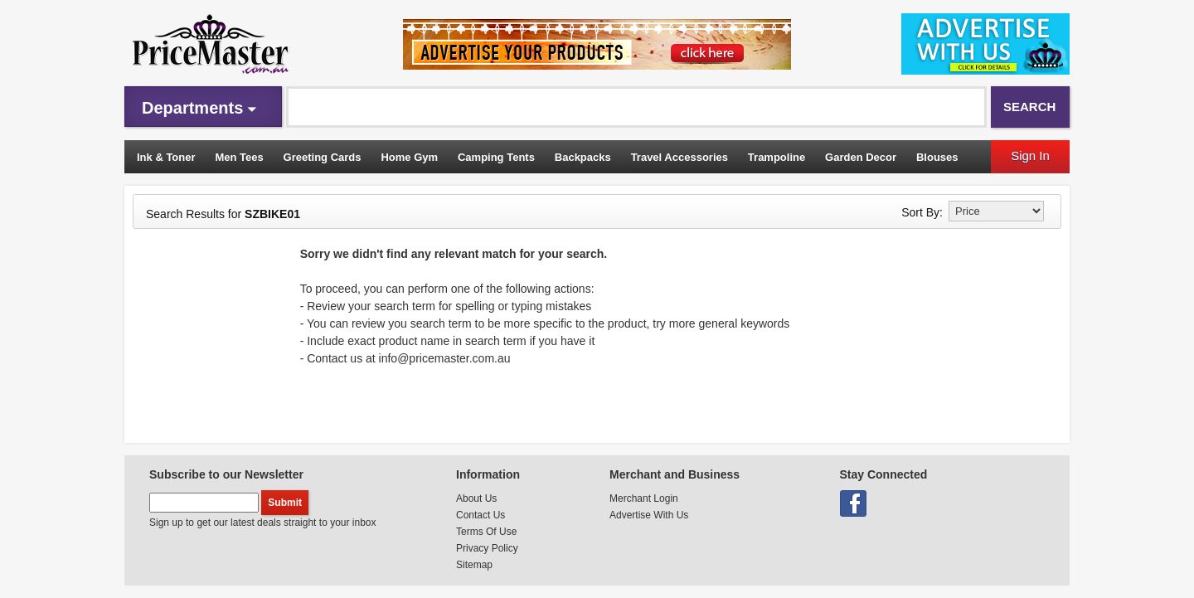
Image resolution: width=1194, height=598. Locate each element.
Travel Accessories (679, 157)
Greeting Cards (323, 157)
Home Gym (409, 157)
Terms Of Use (486, 531)
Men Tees (239, 157)
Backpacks (583, 157)
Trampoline (776, 157)
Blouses (937, 157)
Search (1029, 107)
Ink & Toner (166, 157)
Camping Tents (496, 157)
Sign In (1030, 155)
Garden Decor (860, 157)
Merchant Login (643, 498)
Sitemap (474, 565)
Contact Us (480, 515)
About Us (476, 498)
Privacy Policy (487, 548)
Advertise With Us (648, 515)
